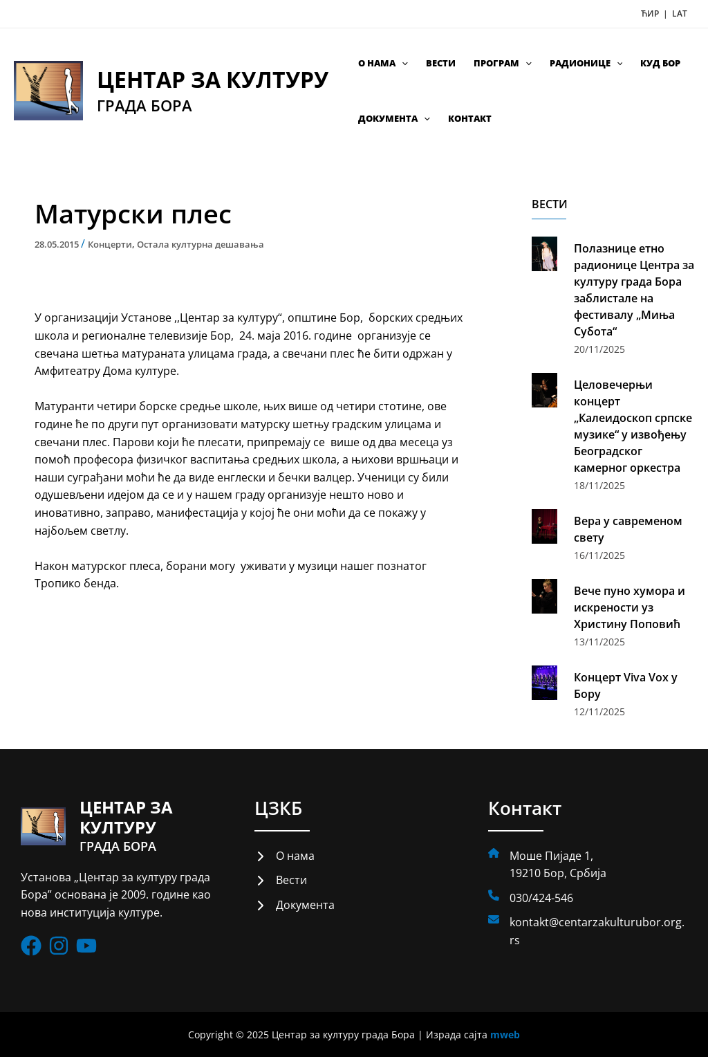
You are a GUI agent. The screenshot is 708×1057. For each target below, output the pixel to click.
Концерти (110, 244)
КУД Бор (660, 63)
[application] (401, 63)
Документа (394, 118)
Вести (441, 63)
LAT (679, 13)
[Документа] (294, 905)
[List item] (31, 946)
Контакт (470, 118)
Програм (503, 63)
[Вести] (280, 881)
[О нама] (284, 856)
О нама (383, 63)
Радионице (586, 63)
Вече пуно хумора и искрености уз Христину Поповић (629, 607)
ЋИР (651, 13)
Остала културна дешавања (200, 244)
